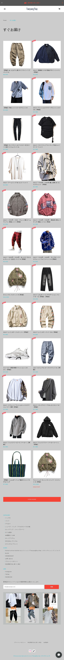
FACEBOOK (8, 577)
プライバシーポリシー (11, 561)
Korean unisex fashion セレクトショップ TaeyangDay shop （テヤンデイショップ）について (32, 550)
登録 (51, 587)
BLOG (7, 553)
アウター (8, 523)
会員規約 (46, 642)
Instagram (8, 571)
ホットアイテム (10, 538)
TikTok (7, 574)
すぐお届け (8, 532)
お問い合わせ (9, 558)
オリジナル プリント (11, 544)
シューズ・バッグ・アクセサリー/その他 (17, 526)
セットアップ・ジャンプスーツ (14, 529)
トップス (8, 518)
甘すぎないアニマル (11, 541)
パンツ (7, 521)
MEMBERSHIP (9, 556)
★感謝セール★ (10, 535)
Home (5, 20)
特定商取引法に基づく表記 (12, 564)
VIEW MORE (32, 499)
